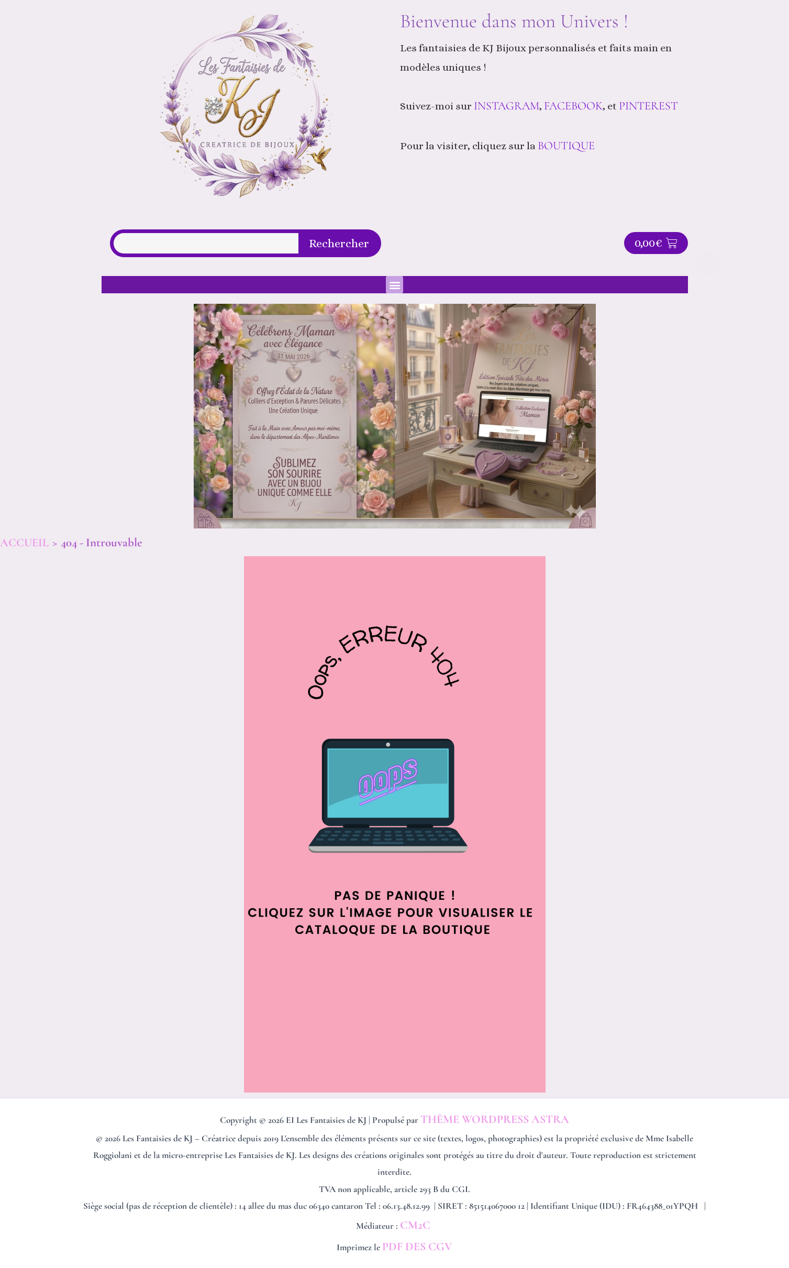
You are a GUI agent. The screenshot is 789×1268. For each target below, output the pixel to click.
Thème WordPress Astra (494, 1119)
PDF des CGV (417, 1246)
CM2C (416, 1225)
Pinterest (650, 106)
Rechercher (339, 243)
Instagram (506, 106)
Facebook (573, 106)
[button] (394, 284)
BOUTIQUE (566, 145)
